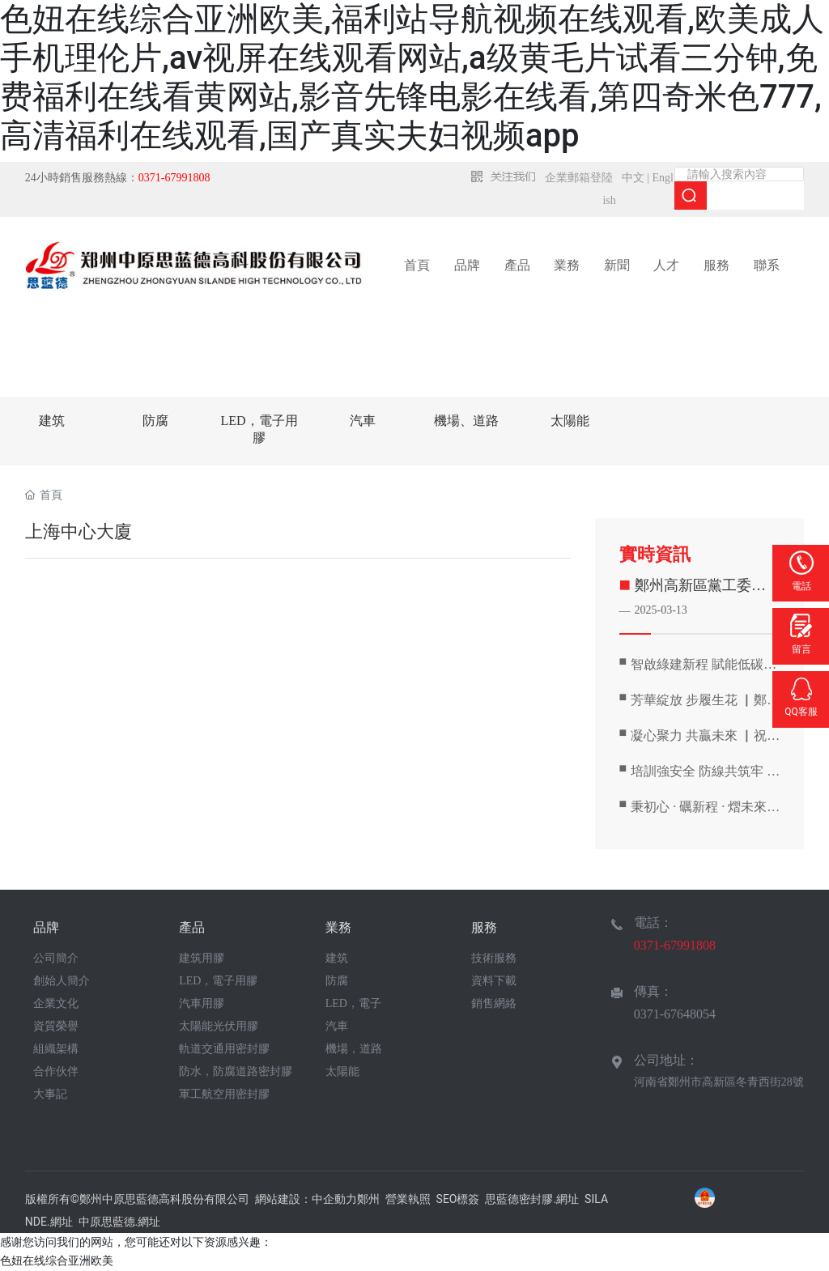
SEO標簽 (458, 1198)
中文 (633, 178)
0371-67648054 (675, 1014)
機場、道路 (466, 420)
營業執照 (408, 1198)
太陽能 (570, 420)
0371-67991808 (675, 945)
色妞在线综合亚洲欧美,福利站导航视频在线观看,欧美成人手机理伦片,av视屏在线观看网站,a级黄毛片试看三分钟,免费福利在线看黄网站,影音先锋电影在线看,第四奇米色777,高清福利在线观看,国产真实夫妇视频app (412, 77)
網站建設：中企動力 (306, 1198)
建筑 (52, 420)
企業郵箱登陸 (579, 178)
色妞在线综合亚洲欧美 (56, 1260)
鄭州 (368, 1198)
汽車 (363, 420)
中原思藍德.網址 (120, 1221)
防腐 (155, 420)
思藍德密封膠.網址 (532, 1198)
